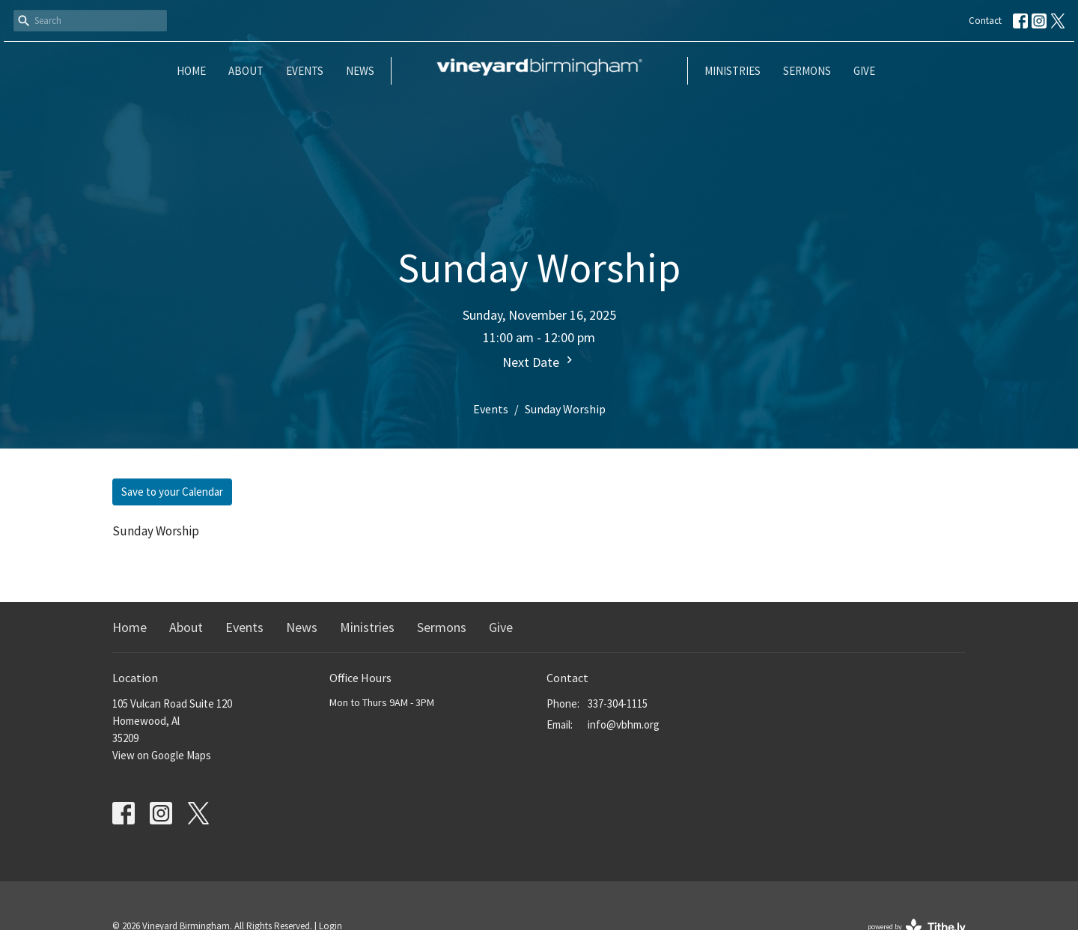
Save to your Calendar (172, 491)
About (246, 71)
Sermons (807, 71)
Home (191, 71)
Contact (985, 20)
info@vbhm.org (624, 724)
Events (304, 71)
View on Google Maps (161, 755)
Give (864, 71)
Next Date (539, 362)
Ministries (732, 71)
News (360, 71)
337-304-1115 (618, 703)
